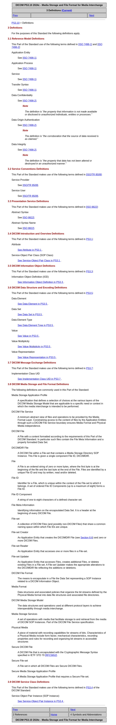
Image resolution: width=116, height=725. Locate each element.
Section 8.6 (87, 537)
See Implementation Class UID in (39, 379)
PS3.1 (89, 239)
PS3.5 (89, 293)
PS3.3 (89, 271)
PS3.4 (89, 687)
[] (85, 44)
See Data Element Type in (36, 325)
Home (54, 714)
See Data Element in (33, 304)
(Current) (67, 10)
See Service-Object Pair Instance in (41, 701)
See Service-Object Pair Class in (39, 260)
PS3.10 (15, 23)
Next (91, 15)
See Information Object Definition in (41, 282)
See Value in (28, 336)
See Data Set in (30, 314)
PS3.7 (89, 368)
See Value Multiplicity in (34, 346)
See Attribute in (30, 250)
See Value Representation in (37, 357)
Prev (15, 15)
